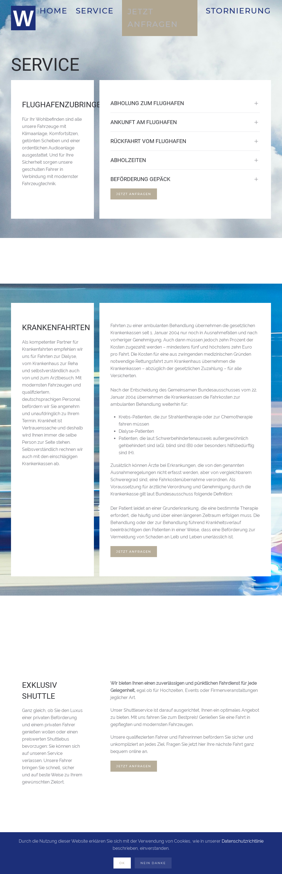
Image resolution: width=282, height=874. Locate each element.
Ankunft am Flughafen (143, 122)
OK (122, 863)
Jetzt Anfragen (133, 194)
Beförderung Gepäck (140, 179)
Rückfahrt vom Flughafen (148, 141)
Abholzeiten (128, 160)
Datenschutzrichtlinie (243, 841)
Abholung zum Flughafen (147, 103)
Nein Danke (153, 863)
